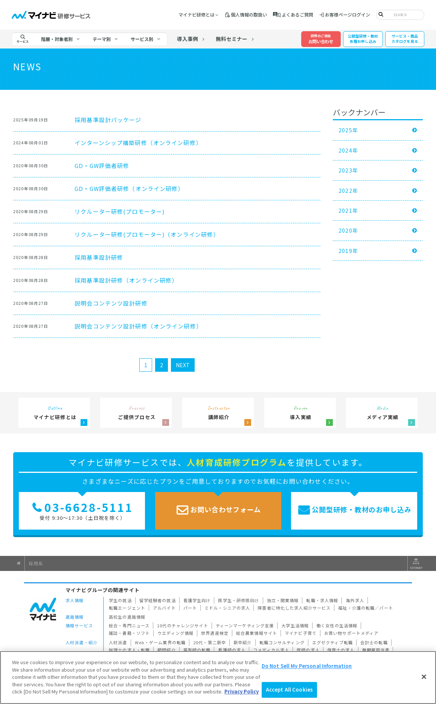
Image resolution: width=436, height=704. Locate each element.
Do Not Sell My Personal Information (307, 665)
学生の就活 (120, 600)
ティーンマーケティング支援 (245, 625)
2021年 (348, 210)
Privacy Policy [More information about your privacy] (241, 691)
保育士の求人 (341, 650)
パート (190, 608)
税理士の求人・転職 (129, 650)
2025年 (348, 130)
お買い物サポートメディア (351, 633)
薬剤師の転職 (197, 650)
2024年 (348, 150)
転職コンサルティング (282, 642)
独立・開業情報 (283, 600)
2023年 (348, 170)
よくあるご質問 (297, 14)
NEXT (183, 365)
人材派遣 (118, 642)
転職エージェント (127, 608)
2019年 (348, 250)
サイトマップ (415, 563)
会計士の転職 (374, 642)
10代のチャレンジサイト (182, 625)
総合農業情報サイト (256, 633)
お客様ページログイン (347, 14)
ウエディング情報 (175, 633)
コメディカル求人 (271, 650)
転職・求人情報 (322, 600)
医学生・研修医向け (238, 600)
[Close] (424, 676)
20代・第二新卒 (209, 642)
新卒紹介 (242, 642)
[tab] (60, 39)
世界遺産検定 (215, 633)
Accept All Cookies (289, 689)
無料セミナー (231, 38)
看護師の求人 (231, 650)
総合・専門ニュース (129, 625)
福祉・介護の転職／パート (365, 608)
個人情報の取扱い (249, 14)
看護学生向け (197, 600)
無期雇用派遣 (376, 650)
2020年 (348, 230)
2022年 (348, 190)
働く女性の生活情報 (336, 625)
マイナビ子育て (301, 633)
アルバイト (164, 608)
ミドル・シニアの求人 (227, 608)
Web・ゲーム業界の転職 (160, 642)
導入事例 (187, 38)
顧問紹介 (166, 650)
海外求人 (355, 600)
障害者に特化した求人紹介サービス (294, 608)
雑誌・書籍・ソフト (129, 633)
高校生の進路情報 (127, 617)
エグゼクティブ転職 (332, 642)
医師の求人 (308, 650)
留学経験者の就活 (157, 600)
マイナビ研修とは (196, 14)
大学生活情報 (295, 625)
